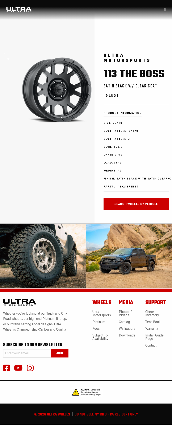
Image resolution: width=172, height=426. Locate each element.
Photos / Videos (125, 313)
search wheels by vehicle (136, 204)
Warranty (151, 329)
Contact (150, 345)
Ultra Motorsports (101, 313)
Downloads (127, 335)
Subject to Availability (100, 337)
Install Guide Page (154, 337)
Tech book (153, 322)
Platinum (98, 322)
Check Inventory (152, 313)
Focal (96, 329)
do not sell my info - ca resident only (106, 414)
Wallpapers (127, 329)
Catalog (124, 322)
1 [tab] (8, 59)
